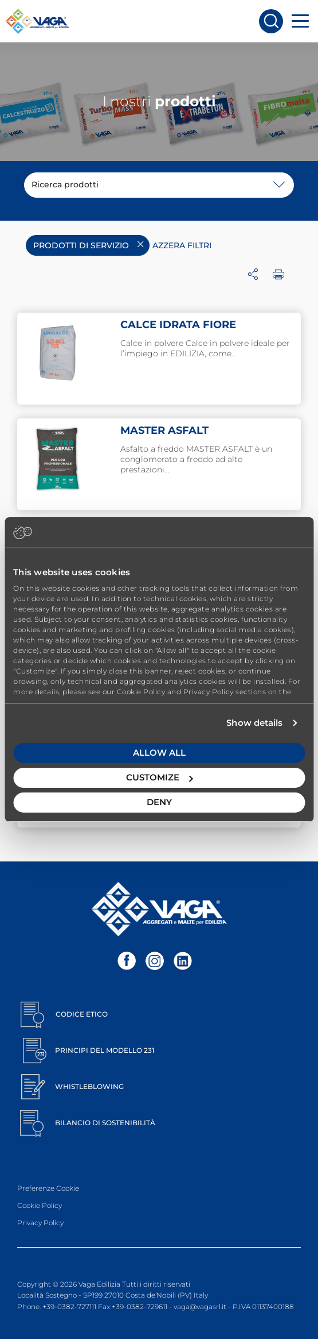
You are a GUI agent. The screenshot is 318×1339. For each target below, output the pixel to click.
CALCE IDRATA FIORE (178, 324)
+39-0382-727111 (69, 1306)
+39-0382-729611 (139, 1306)
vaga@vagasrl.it (200, 1306)
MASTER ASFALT (164, 430)
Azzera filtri (181, 245)
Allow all (159, 752)
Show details (254, 722)
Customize (159, 777)
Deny (159, 802)
